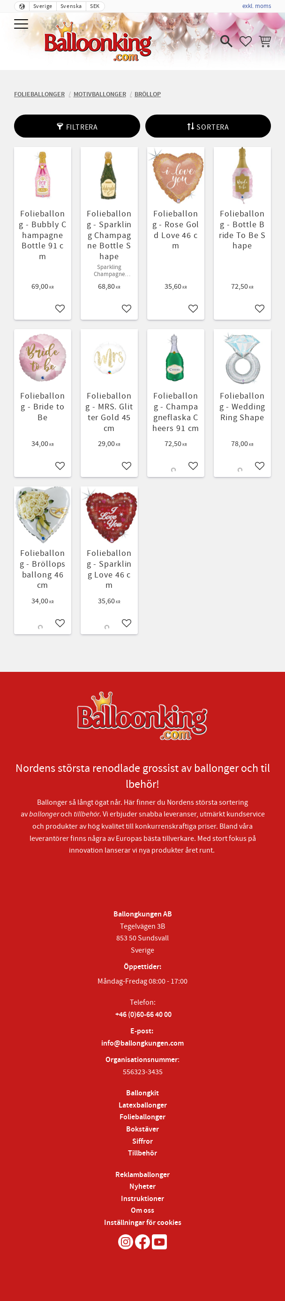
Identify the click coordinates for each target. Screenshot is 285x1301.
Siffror (142, 1142)
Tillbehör (142, 1153)
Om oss (142, 1211)
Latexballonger (143, 1105)
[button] (22, 24)
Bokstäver (142, 1129)
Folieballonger (142, 1117)
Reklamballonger (142, 1175)
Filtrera (82, 127)
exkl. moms (256, 6)
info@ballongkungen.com (142, 1043)
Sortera (212, 127)
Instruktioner (142, 1199)
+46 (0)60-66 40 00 (143, 1015)
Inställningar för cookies (142, 1223)
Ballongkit (142, 1093)
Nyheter (142, 1187)
